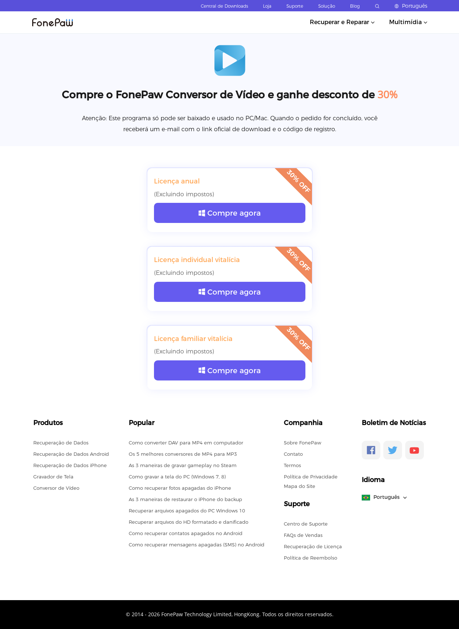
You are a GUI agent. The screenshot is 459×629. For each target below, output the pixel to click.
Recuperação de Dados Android (71, 454)
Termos (292, 465)
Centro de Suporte (306, 524)
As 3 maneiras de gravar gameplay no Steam (183, 465)
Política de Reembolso (310, 558)
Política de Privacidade (311, 477)
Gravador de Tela (53, 477)
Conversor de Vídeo (56, 488)
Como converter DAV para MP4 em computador (186, 443)
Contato (293, 454)
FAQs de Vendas (303, 535)
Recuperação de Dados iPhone (70, 465)
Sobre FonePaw (302, 443)
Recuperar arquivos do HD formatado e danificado (188, 522)
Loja (267, 6)
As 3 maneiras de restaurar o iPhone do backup (185, 499)
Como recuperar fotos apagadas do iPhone (180, 488)
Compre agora (229, 212)
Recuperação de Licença (313, 546)
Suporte (294, 6)
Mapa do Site (299, 486)
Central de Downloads (224, 6)
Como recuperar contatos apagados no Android (185, 533)
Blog (355, 6)
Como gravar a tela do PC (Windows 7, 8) (177, 477)
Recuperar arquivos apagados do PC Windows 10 (187, 511)
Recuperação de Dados (61, 443)
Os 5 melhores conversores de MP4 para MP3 (183, 454)
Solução (326, 6)
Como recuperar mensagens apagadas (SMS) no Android (196, 544)
